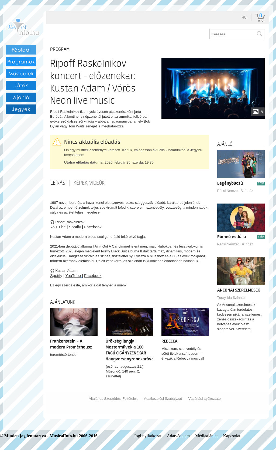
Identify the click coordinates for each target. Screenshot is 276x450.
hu (244, 17)
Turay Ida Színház (231, 298)
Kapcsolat (231, 436)
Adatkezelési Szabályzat (163, 399)
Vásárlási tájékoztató (204, 399)
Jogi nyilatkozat (147, 436)
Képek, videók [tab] (89, 183)
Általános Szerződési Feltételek (113, 399)
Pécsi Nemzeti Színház (235, 191)
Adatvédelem (178, 436)
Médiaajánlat (206, 436)
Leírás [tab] (57, 183)
